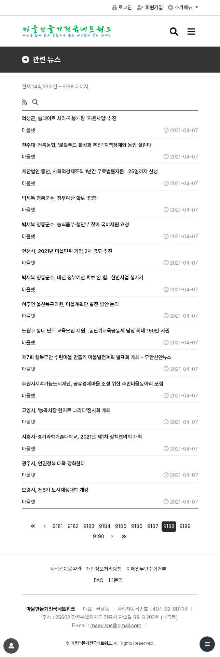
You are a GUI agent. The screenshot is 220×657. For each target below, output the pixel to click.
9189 (184, 525)
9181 (57, 525)
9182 (72, 525)
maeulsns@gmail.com (116, 625)
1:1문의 (115, 580)
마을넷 (28, 130)
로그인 (122, 7)
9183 (88, 525)
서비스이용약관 (65, 569)
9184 (103, 525)
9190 (97, 535)
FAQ (99, 580)
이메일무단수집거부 (146, 569)
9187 (152, 525)
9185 (119, 525)
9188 (168, 525)
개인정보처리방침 (104, 569)
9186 (135, 525)
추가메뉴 (181, 7)
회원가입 (150, 7)
